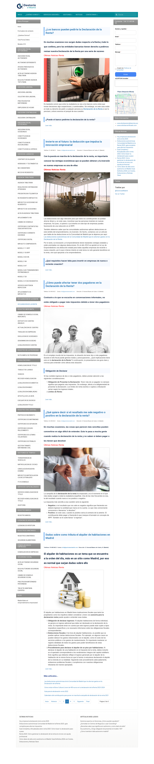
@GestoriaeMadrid (121, 192)
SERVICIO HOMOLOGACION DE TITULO (28, 495)
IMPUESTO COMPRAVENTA (27, 245)
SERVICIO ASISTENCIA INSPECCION (25, 288)
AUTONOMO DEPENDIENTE (27, 64)
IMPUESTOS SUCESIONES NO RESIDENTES (28, 205)
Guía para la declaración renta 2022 (56, 693)
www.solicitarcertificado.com (127, 127)
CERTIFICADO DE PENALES (27, 443)
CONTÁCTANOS (92, 16)
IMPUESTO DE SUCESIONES (27, 210)
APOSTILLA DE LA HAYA (26, 398)
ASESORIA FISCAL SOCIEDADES (24, 132)
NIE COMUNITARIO (24, 170)
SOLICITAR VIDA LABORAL (27, 98)
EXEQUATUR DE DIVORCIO (26, 402)
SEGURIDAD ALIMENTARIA (27, 542)
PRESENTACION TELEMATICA (28, 195)
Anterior (54, 703)
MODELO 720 (22, 278)
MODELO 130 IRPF (24, 254)
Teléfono (118, 46)
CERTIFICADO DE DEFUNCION (27, 425)
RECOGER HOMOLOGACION (27, 380)
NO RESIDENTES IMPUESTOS (27, 199)
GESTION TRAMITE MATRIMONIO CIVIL (24, 448)
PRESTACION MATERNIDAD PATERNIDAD (27, 584)
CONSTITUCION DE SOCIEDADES (24, 139)
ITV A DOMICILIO (23, 483)
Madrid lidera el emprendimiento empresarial (28, 603)
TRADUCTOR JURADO (25, 371)
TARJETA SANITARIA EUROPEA (25, 591)
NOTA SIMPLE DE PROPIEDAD (28, 357)
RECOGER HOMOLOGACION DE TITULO (28, 501)
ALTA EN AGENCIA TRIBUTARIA (28, 215)
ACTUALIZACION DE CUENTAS (28, 329)
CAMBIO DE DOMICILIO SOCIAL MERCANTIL (28, 317)
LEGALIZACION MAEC (25, 389)
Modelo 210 (22, 46)
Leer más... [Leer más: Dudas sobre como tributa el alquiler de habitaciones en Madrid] (49, 670)
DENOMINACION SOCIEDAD (27, 342)
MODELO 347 (22, 267)
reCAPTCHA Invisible (122, 80)
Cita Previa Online (24, 41)
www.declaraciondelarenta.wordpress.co (131, 125)
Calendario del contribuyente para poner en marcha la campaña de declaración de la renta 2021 (76, 697)
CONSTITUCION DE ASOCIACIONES (24, 145)
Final (87, 703)
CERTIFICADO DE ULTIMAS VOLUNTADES (26, 437)
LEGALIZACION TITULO (25, 406)
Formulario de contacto (25, 32)
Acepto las (124, 70)
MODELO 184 (22, 263)
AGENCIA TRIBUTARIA (25, 184)
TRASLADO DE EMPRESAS (27, 333)
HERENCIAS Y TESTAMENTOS (28, 165)
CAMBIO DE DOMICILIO (25, 223)
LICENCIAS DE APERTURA (26, 527)
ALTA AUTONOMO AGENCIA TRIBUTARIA (27, 76)
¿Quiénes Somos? (24, 37)
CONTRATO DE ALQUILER (26, 161)
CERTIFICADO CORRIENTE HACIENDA (26, 236)
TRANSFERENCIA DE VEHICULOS (25, 461)
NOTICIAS (79, 16)
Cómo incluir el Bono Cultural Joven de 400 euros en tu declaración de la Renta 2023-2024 (74, 689)
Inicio (47, 703)
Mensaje (118, 54)
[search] (126, 16)
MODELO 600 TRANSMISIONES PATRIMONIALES (28, 273)
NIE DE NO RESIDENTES (25, 174)
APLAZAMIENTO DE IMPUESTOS (24, 295)
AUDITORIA (21, 507)
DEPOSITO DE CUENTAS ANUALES (26, 324)
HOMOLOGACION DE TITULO (27, 367)
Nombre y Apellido (121, 30)
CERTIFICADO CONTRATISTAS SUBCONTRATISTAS (28, 229)
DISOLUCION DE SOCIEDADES (28, 338)
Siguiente (80, 703)
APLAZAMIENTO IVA (25, 219)
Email (117, 38)
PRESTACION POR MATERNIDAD (24, 104)
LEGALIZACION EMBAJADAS (27, 393)
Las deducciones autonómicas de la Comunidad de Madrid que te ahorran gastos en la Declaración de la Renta (73, 684)
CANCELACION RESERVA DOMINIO (26, 472)
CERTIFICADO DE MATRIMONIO (28, 421)
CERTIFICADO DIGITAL (25, 241)
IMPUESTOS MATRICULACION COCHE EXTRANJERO (28, 478)
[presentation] (128, 85)
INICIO (20, 16)
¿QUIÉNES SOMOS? (32, 16)
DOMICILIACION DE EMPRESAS (28, 553)
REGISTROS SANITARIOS (26, 537)
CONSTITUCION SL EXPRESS (27, 151)
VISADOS (21, 376)
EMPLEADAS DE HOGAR (26, 109)
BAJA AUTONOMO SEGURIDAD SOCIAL (28, 571)
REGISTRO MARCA (24, 517)
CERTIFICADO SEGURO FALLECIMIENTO (25, 431)
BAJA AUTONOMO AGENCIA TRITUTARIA (27, 83)
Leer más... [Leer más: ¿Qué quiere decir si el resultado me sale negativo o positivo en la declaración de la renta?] (49, 523)
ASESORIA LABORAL (25, 94)
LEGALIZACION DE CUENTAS (27, 347)
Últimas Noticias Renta (54, 57)
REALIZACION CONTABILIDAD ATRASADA (28, 190)
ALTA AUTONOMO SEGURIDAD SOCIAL (28, 565)
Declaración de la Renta (93, 110)
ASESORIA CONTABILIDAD (27, 119)
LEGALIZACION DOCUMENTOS (28, 384)
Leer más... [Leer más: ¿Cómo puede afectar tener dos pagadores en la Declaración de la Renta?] (49, 401)
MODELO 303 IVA (23, 258)
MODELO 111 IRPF (24, 250)
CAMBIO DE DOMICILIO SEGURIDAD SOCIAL (25, 578)
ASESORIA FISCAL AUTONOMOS (24, 59)
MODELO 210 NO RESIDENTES (28, 282)
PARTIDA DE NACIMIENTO (26, 417)
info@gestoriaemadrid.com (68, 152)
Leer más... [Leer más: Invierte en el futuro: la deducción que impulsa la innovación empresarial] (49, 271)
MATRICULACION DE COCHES (28, 466)
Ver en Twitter (120, 195)
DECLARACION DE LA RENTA (27, 306)
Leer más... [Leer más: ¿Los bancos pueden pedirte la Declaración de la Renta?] (49, 127)
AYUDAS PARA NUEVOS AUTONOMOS (26, 70)
